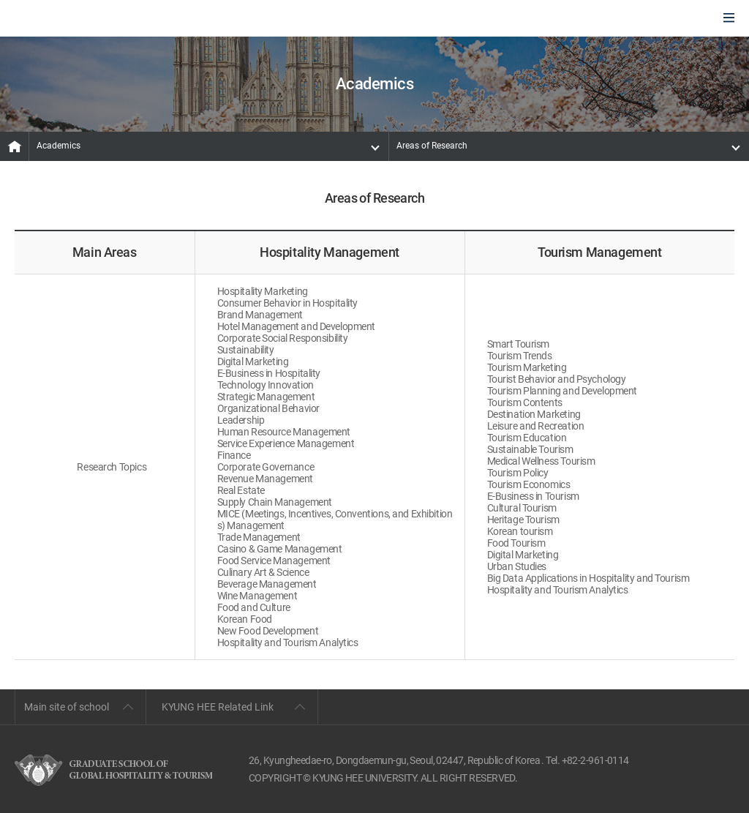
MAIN (14, 146)
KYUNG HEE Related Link (218, 707)
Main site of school (66, 707)
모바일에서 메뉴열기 (728, 18)
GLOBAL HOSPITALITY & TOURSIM (88, 19)
